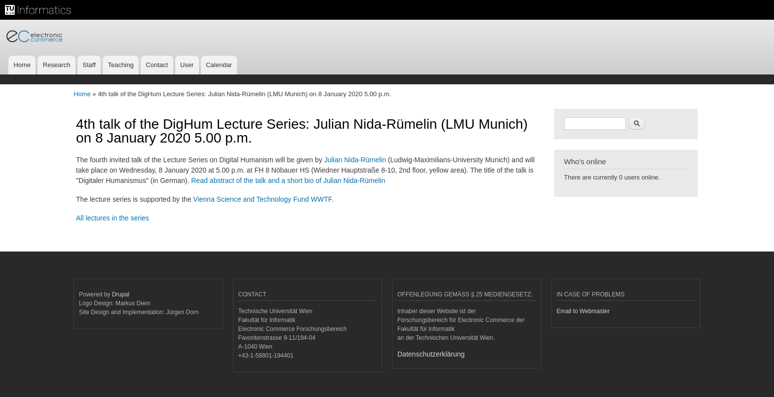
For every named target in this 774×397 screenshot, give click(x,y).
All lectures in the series (112, 218)
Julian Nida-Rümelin (355, 160)
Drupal (120, 294)
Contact (157, 65)
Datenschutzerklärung (430, 354)
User (187, 65)
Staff (89, 65)
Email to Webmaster (583, 311)
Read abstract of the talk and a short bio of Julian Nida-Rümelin (288, 180)
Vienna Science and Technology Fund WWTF (262, 199)
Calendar (219, 65)
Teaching (121, 65)
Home (22, 65)
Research (57, 65)
